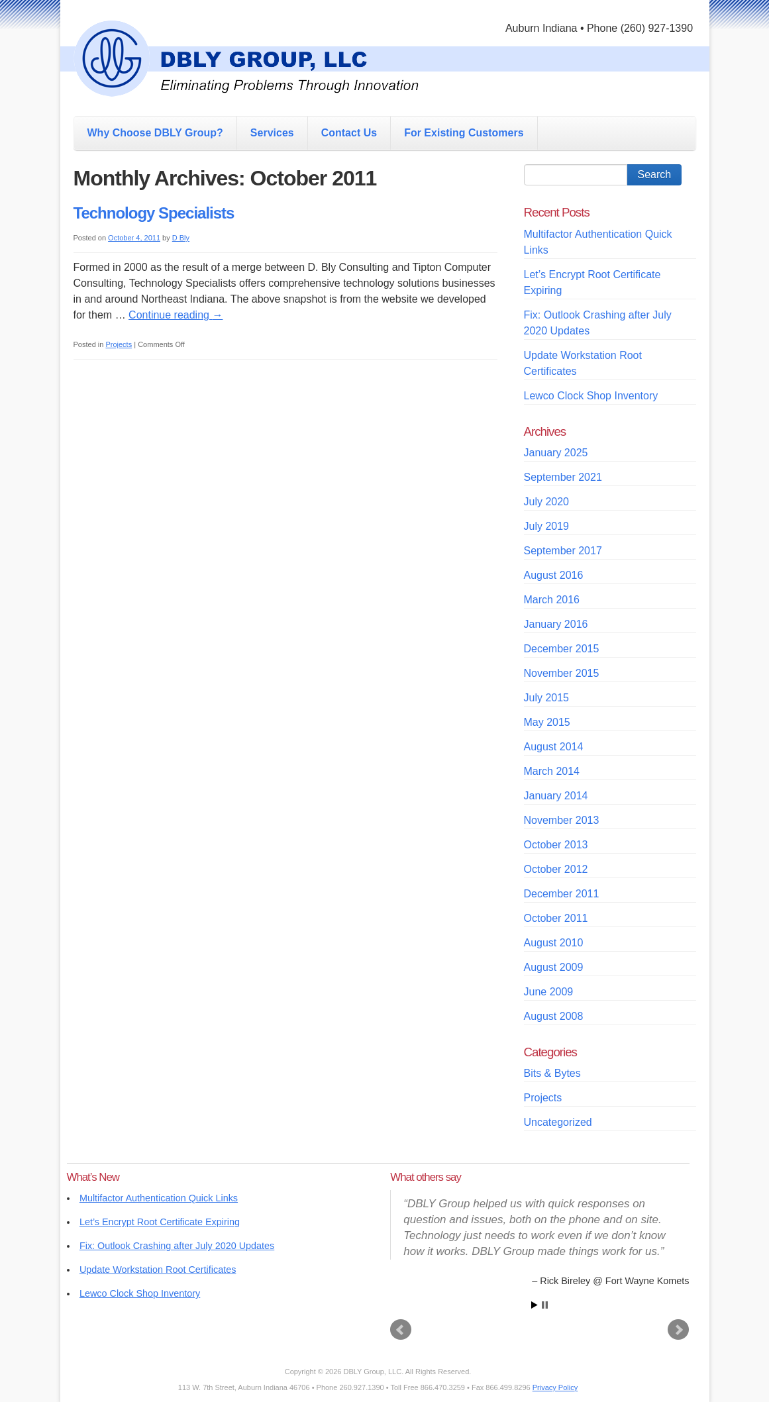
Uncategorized (558, 1122)
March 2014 (552, 771)
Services (272, 132)
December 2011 (561, 893)
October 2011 (556, 918)
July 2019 (547, 526)
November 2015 (561, 673)
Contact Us (349, 132)
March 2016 (552, 599)
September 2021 (563, 477)
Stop (545, 1305)
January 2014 (556, 795)
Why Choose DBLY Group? (155, 132)
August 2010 (554, 942)
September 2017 (563, 550)
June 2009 (549, 991)
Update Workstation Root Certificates (157, 1269)
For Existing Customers (463, 132)
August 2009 (554, 967)
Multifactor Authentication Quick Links (158, 1198)
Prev (400, 1329)
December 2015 (561, 648)
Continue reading (175, 315)
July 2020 (547, 501)
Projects (118, 344)
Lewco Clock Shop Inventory (591, 395)
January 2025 (556, 452)
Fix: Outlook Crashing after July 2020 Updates (176, 1245)
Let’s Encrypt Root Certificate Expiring (159, 1222)
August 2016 (554, 575)
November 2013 (561, 820)
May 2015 (547, 722)
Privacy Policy (555, 1387)
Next (678, 1329)
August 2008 (554, 1016)
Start (534, 1305)
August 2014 (554, 746)
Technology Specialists (154, 213)
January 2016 (556, 624)
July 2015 (547, 697)
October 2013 (556, 844)
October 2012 (556, 869)
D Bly (180, 238)
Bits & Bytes (552, 1073)
